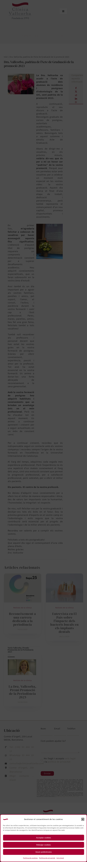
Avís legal (60, 858)
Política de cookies (30, 858)
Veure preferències (43, 852)
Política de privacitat (47, 858)
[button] (82, 819)
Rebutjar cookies (43, 845)
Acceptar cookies (43, 838)
